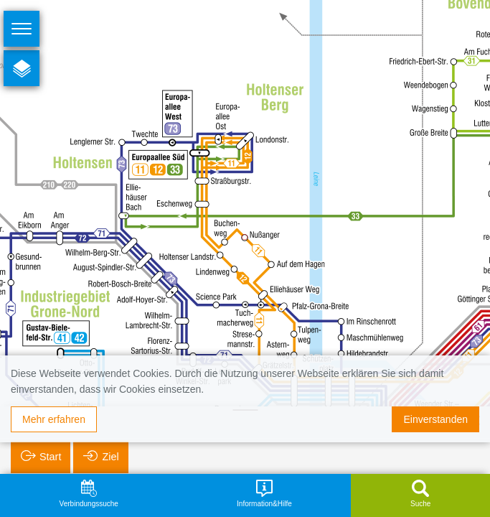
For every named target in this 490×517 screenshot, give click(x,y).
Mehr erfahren (53, 419)
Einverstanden (435, 419)
